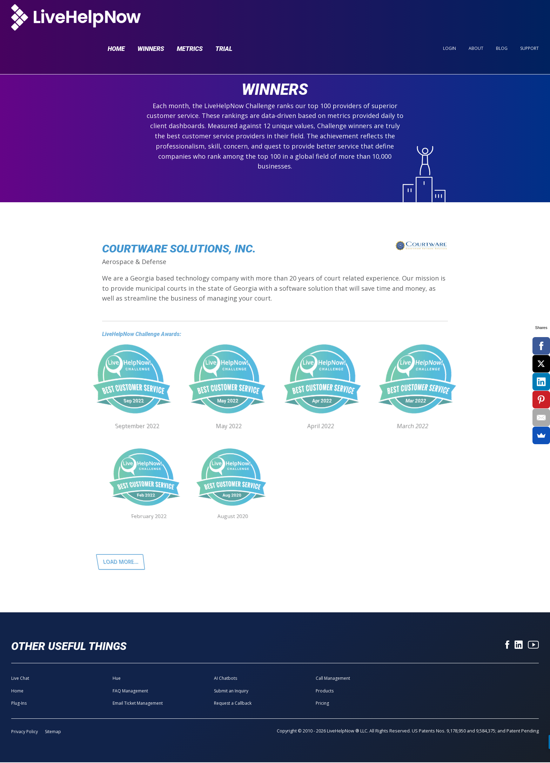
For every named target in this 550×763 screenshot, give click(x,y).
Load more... (121, 562)
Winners (151, 18)
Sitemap (53, 733)
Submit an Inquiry (231, 692)
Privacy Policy (24, 733)
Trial (223, 18)
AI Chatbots (225, 679)
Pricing (322, 704)
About (476, 18)
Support (529, 18)
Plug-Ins (19, 704)
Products (325, 692)
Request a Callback (232, 704)
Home (116, 18)
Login (449, 18)
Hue (117, 679)
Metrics (190, 18)
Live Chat (20, 679)
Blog (502, 18)
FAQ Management (130, 692)
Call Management (333, 679)
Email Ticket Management (138, 704)
